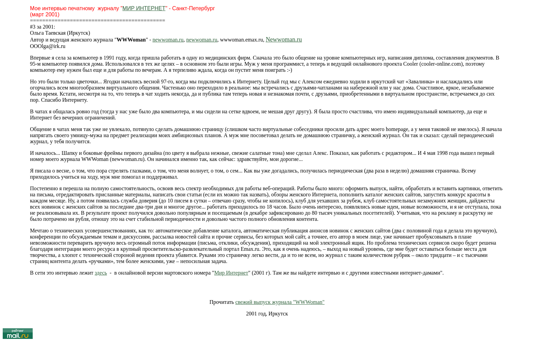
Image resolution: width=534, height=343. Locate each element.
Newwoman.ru (284, 39)
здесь (101, 273)
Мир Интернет (231, 273)
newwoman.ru (168, 40)
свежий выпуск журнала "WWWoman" (280, 302)
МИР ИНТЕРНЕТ (144, 8)
